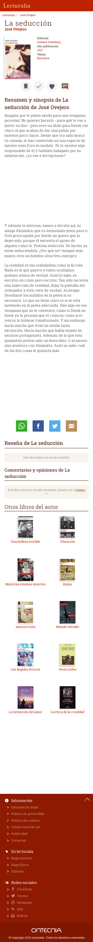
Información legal (24, 807)
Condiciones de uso (25, 827)
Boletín (22, 916)
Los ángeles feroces (25, 669)
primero (80, 490)
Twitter (22, 896)
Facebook (24, 889)
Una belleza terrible (25, 541)
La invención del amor (25, 712)
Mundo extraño (67, 627)
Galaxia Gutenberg (49, 42)
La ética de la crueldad (67, 712)
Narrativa (43, 58)
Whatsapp (21, 426)
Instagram (24, 902)
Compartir (38, 426)
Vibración (67, 541)
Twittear (54, 426)
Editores (17, 871)
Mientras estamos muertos (25, 584)
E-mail (71, 426)
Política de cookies (25, 820)
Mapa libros (20, 865)
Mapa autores (21, 858)
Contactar (18, 840)
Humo (67, 584)
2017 (40, 50)
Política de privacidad (27, 814)
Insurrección (25, 627)
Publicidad (19, 833)
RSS (19, 909)
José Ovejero (28, 15)
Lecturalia (8, 15)
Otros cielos (67, 669)
